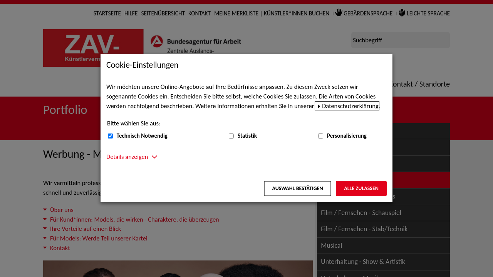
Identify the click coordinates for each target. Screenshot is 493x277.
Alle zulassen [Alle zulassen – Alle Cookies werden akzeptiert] (361, 188)
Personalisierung (347, 135)
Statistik (247, 135)
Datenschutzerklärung (350, 106)
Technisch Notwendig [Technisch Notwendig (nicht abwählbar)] (142, 135)
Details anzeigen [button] (127, 156)
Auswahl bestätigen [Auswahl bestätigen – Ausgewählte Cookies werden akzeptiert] (297, 188)
